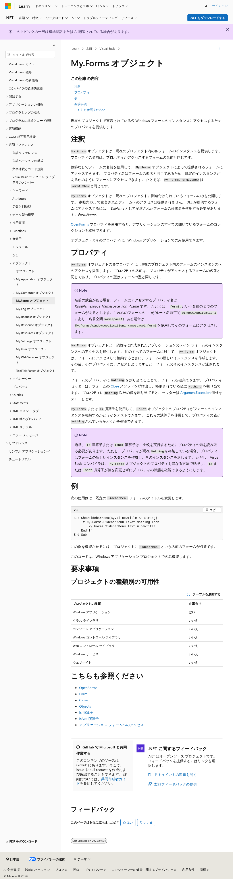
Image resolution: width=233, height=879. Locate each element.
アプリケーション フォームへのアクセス (111, 724)
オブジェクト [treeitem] (25, 271)
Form (83, 693)
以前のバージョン (37, 870)
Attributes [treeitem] (19, 198)
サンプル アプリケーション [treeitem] (28, 451)
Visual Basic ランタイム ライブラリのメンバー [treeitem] (33, 179)
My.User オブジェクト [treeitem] (31, 349)
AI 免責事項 (12, 870)
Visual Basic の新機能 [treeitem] (23, 80)
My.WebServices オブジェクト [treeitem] (35, 360)
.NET (89, 48)
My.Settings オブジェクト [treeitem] (34, 341)
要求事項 (80, 104)
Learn (75, 48)
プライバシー (94, 870)
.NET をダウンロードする (207, 18)
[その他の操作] (219, 48)
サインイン (220, 6)
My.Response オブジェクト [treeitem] (34, 325)
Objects (85, 706)
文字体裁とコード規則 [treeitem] (27, 169)
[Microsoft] (8, 6)
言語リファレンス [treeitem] (24, 153)
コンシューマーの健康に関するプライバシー (142, 870)
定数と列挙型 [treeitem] (21, 206)
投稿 (76, 870)
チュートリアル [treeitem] (20, 459)
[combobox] (30, 54)
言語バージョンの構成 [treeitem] (27, 161)
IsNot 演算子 (89, 718)
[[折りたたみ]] (54, 45)
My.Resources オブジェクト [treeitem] (35, 333)
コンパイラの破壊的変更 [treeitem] (26, 88)
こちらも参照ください (89, 110)
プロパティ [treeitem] (20, 387)
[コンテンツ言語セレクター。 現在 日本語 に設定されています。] (13, 859)
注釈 (77, 86)
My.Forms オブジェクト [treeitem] (32, 300)
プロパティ (82, 92)
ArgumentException (195, 392)
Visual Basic (107, 48)
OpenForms (80, 224)
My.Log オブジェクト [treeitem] (31, 309)
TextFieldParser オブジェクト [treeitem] (35, 370)
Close (115, 386)
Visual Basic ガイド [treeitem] (22, 64)
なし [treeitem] (15, 255)
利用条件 (188, 870)
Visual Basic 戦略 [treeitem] (20, 72)
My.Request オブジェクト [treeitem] (33, 317)
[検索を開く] (206, 6)
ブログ (59, 870)
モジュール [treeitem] (20, 247)
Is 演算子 (86, 712)
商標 (203, 870)
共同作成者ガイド (101, 781)
